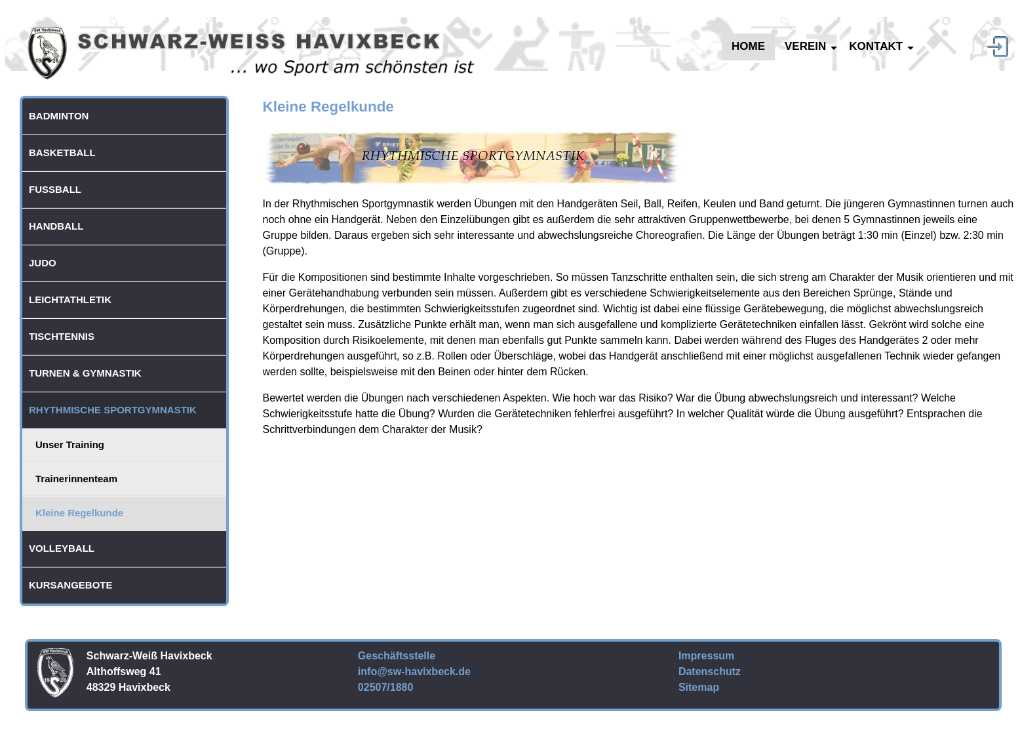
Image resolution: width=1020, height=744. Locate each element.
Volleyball (61, 548)
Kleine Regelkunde (79, 512)
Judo (42, 262)
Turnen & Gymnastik (85, 373)
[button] (219, 300)
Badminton (58, 115)
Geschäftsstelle (396, 655)
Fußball (55, 189)
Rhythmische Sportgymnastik (113, 409)
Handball (56, 226)
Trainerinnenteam (76, 478)
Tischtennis (61, 336)
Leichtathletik (70, 299)
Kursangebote (71, 584)
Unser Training (69, 444)
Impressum (706, 655)
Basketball (62, 152)
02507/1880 (386, 687)
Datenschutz (709, 671)
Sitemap (698, 687)
